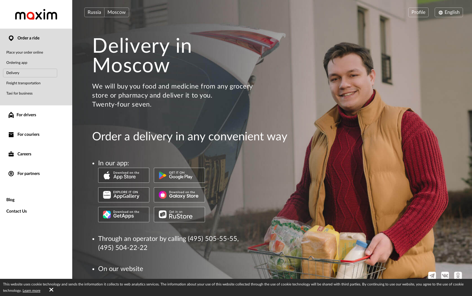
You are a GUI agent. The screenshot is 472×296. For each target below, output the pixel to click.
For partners (24, 174)
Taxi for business (19, 93)
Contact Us (16, 211)
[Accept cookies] (51, 290)
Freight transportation (23, 83)
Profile (418, 12)
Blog (10, 200)
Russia (94, 12)
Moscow (116, 12)
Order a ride (23, 38)
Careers (19, 154)
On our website (120, 269)
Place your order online (24, 52)
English (449, 12)
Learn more (31, 290)
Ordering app (16, 62)
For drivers (22, 115)
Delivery (12, 73)
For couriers (23, 134)
